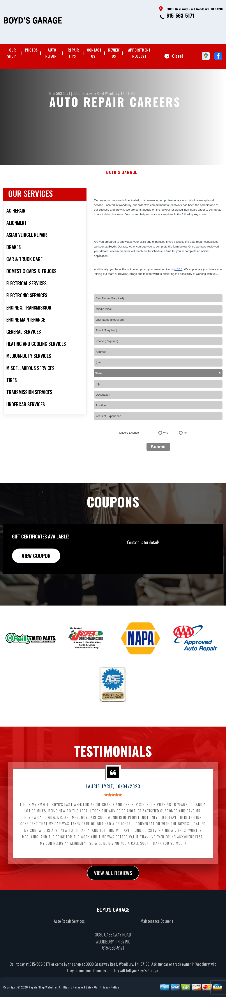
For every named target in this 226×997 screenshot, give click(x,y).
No (185, 454)
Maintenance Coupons (157, 942)
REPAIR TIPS (73, 53)
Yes (165, 454)
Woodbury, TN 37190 (120, 93)
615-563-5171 (180, 15)
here (178, 290)
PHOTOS (31, 50)
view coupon (36, 577)
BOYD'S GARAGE (121, 193)
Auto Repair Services (69, 942)
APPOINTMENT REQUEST (139, 53)
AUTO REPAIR (50, 53)
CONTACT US (94, 53)
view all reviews (113, 894)
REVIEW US (114, 53)
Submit (158, 468)
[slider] (113, 816)
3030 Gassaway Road (88, 93)
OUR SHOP (11, 53)
